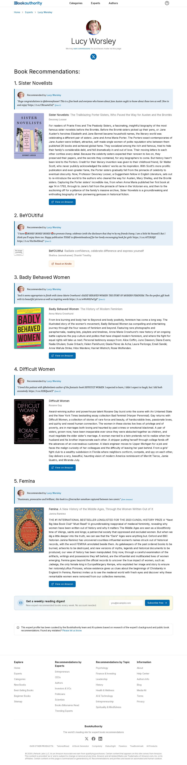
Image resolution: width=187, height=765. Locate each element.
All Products (152, 746)
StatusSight (110, 746)
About (140, 668)
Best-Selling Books (23, 690)
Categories (75, 3)
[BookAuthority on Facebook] (93, 739)
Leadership (101, 679)
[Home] (28, 3)
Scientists (60, 699)
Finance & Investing (106, 673)
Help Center (143, 673)
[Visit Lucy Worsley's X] (93, 57)
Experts (95, 3)
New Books (20, 685)
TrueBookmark (136, 746)
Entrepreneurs (62, 671)
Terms (140, 696)
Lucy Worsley (54, 95)
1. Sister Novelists (33, 83)
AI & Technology (104, 696)
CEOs (58, 677)
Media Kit (141, 690)
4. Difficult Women (34, 369)
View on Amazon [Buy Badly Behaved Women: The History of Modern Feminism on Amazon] (62, 355)
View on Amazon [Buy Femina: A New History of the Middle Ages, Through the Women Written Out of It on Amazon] (62, 584)
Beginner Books (22, 696)
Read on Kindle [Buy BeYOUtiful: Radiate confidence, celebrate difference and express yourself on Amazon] (61, 264)
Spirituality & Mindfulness (108, 707)
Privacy (141, 701)
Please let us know (71, 630)
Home (17, 12)
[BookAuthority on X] (87, 739)
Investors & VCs (63, 688)
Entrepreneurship (105, 701)
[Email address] (126, 603)
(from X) (58, 105)
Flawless (123, 746)
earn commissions (81, 48)
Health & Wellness (105, 690)
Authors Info (143, 679)
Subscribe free (157, 603)
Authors (113, 3)
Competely (97, 746)
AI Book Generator (80, 746)
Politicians (60, 694)
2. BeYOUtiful (28, 215)
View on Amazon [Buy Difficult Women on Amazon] (62, 467)
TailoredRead (63, 746)
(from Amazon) (127, 500)
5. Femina (24, 481)
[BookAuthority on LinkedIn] (100, 739)
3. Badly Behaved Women (42, 277)
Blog (139, 685)
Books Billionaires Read (67, 705)
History (99, 685)
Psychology (102, 668)
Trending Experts (64, 711)
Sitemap (18, 701)
